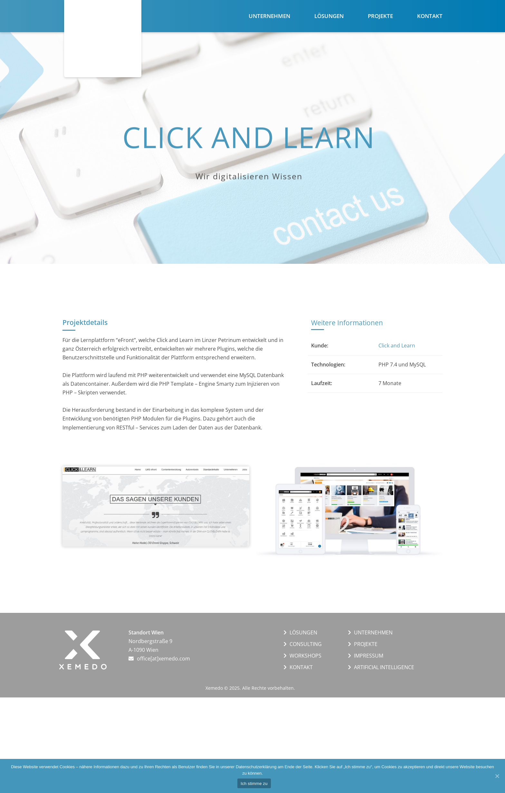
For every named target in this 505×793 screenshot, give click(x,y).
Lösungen (329, 16)
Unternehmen (269, 16)
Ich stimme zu (254, 783)
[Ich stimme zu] (497, 776)
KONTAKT (301, 667)
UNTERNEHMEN (373, 632)
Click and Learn (396, 345)
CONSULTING (306, 644)
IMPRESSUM (368, 655)
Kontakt (430, 16)
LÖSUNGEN (303, 632)
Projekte (380, 16)
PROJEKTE (365, 644)
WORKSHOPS (305, 655)
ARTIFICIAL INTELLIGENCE (384, 667)
